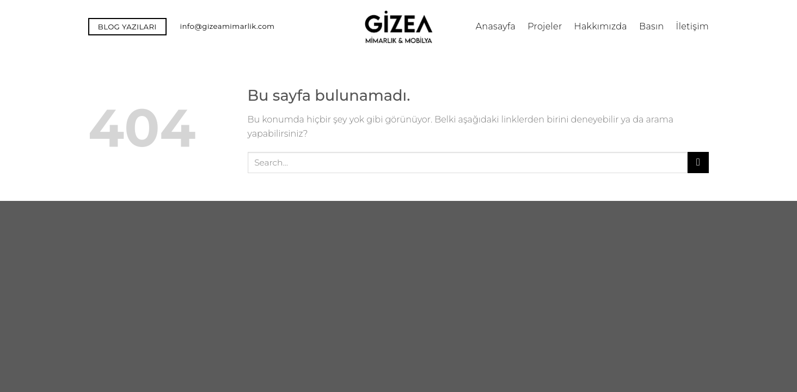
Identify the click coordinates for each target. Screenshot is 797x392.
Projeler (545, 26)
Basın (651, 26)
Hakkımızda (600, 26)
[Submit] (698, 162)
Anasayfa (496, 26)
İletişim (692, 26)
